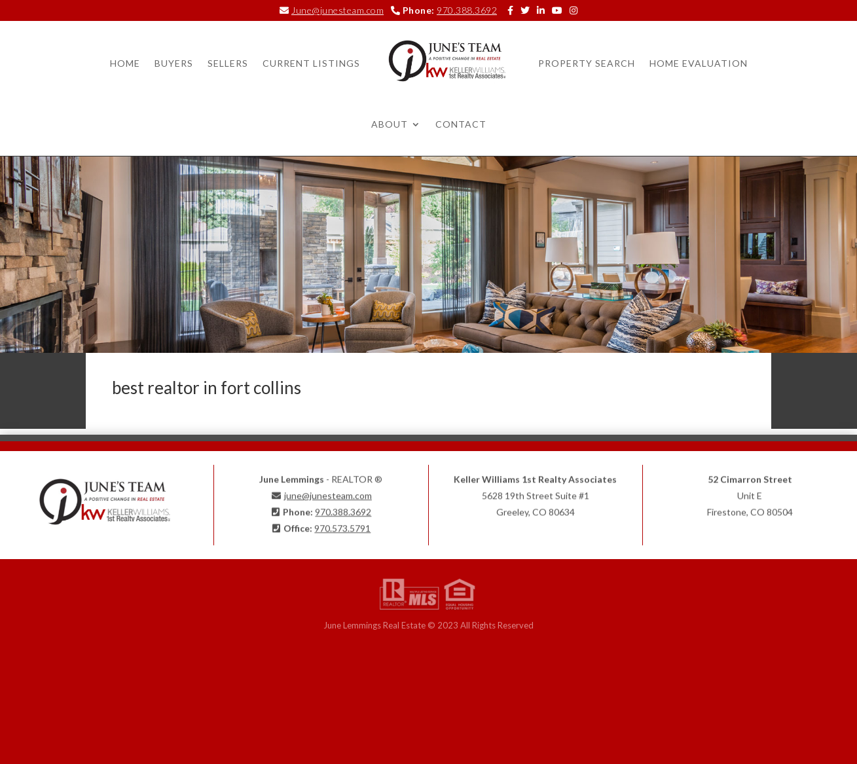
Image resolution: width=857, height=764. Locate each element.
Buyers (174, 63)
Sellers (228, 63)
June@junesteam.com (337, 10)
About (389, 124)
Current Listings (311, 63)
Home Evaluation (698, 63)
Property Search (586, 63)
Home (125, 63)
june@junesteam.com (328, 492)
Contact (460, 124)
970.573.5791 (342, 525)
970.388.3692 (467, 10)
